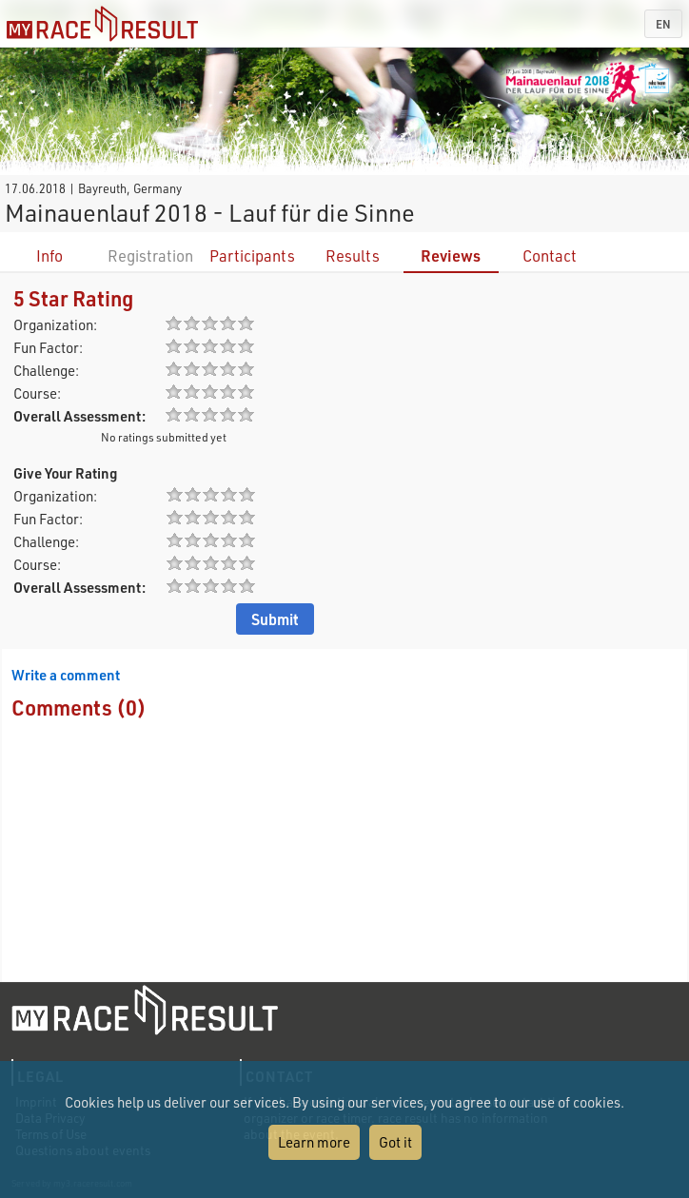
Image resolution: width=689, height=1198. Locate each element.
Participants (252, 255)
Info (49, 255)
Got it (395, 1141)
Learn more (314, 1141)
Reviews (451, 255)
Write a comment (65, 674)
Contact (549, 255)
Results (352, 255)
